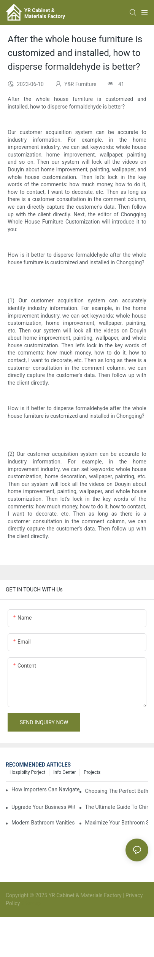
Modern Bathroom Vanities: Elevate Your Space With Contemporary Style (43, 823)
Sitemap (30, 903)
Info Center (64, 772)
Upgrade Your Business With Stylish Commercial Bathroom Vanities (43, 807)
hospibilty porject (27, 772)
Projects (92, 772)
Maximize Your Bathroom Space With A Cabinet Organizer (116, 823)
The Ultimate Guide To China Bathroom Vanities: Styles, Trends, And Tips (116, 807)
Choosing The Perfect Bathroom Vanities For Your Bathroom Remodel (116, 791)
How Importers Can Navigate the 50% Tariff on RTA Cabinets (45, 789)
